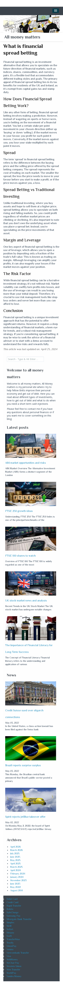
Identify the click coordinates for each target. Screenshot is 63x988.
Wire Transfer (13, 969)
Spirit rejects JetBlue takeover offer (25, 816)
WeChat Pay (13, 962)
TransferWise (13, 939)
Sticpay (10, 932)
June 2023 (15, 883)
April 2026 (15, 846)
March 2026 (16, 850)
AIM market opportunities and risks (25, 462)
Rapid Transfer (14, 905)
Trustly (10, 942)
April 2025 (15, 863)
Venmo (10, 949)
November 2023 (18, 880)
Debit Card (12, 899)
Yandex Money (14, 976)
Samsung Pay (13, 915)
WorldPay (11, 973)
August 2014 (16, 890)
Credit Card (12, 902)
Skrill (9, 925)
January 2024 (17, 877)
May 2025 (15, 860)
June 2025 (15, 856)
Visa (9, 956)
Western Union (14, 966)
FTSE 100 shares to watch (20, 555)
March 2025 (16, 867)
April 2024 (15, 870)
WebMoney (12, 959)
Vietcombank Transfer (18, 952)
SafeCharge (12, 912)
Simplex (10, 922)
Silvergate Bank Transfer (19, 919)
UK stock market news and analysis (26, 600)
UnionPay (11, 946)
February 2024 (17, 873)
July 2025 (15, 853)
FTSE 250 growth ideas (19, 511)
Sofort (10, 929)
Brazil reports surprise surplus (23, 765)
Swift (9, 936)
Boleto (10, 909)
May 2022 (15, 887)
